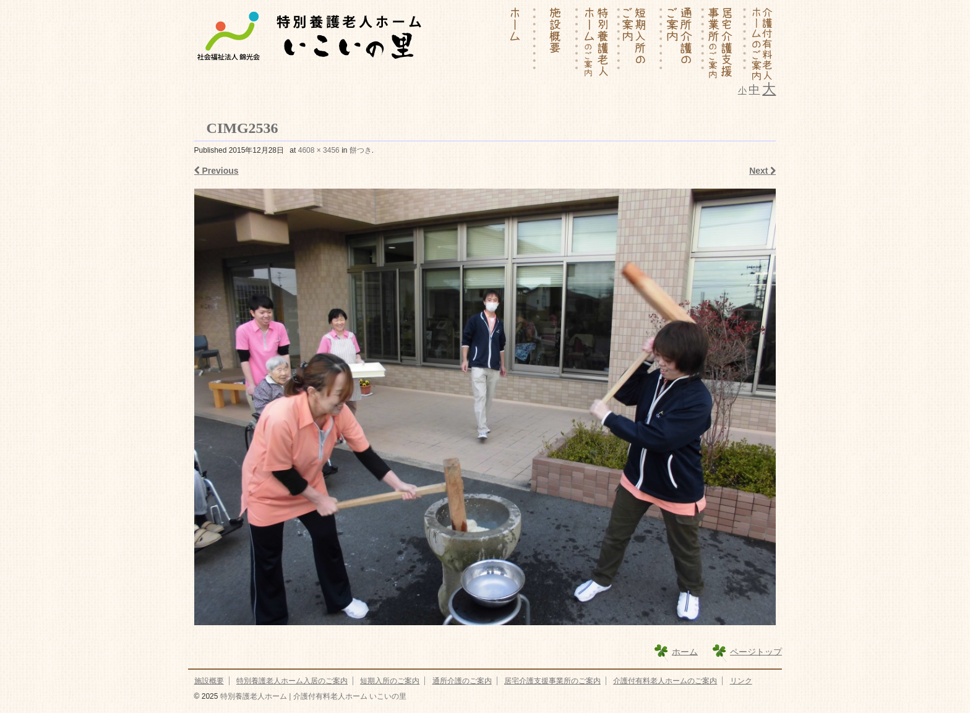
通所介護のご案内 (462, 681)
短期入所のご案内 (389, 681)
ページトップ (756, 651)
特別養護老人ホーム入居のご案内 (292, 681)
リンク (741, 681)
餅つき (361, 150)
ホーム (685, 651)
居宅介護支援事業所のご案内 (552, 681)
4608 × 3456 (319, 150)
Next (762, 171)
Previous (216, 171)
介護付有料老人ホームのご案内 (665, 681)
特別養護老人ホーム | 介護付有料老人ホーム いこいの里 (312, 696)
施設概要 (209, 681)
